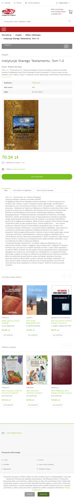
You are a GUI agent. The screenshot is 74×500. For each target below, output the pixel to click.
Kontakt (6, 464)
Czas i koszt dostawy (46, 464)
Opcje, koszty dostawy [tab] (45, 190)
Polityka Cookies (45, 469)
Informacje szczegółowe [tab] (22, 190)
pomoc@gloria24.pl (14, 433)
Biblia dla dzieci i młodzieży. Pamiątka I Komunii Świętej (34, 393)
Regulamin (7, 469)
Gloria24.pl (6, 35)
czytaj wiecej (6, 77)
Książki (18, 35)
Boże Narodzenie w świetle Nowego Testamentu (61, 322)
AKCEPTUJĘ (43, 494)
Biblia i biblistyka (33, 35)
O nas (5, 460)
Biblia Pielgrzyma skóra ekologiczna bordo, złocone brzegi (61, 393)
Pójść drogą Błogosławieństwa (33, 322)
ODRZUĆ (30, 494)
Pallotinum (36, 83)
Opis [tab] (6, 190)
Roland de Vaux (15, 67)
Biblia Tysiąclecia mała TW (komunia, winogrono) (12, 392)
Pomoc (41, 460)
